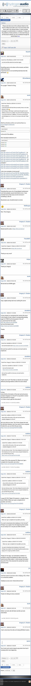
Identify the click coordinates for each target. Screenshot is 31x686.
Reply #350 (3, 56)
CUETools (20, 17)
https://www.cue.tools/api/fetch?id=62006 (11, 427)
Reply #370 (3, 591)
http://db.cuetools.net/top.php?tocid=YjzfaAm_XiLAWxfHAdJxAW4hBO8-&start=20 (15, 168)
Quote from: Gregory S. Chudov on (13, 246)
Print (3, 43)
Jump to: (2, 670)
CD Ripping (13, 17)
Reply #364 (3, 411)
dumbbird (27, 310)
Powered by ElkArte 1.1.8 (5, 681)
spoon (28, 641)
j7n (29, 568)
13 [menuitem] (11, 41)
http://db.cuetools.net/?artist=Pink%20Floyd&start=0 (14, 154)
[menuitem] (3, 41)
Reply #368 (3, 534)
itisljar (28, 259)
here (19, 36)
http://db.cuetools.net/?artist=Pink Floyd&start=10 (13, 156)
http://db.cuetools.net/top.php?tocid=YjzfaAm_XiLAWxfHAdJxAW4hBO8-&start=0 (15, 164)
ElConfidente (26, 78)
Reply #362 (3, 358)
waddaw (27, 387)
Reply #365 (3, 436)
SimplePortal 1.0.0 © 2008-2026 (20, 681)
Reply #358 (3, 281)
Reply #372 (3, 627)
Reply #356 (3, 242)
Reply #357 (3, 264)
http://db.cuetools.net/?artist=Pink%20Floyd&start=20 (14, 161)
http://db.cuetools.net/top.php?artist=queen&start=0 (14, 178)
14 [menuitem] (14, 41)
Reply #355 (3, 226)
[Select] (5, 129)
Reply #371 (3, 608)
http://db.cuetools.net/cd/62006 (9, 322)
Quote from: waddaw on (11, 415)
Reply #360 (3, 313)
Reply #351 (3, 82)
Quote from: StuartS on (11, 103)
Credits (12, 681)
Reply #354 (3, 209)
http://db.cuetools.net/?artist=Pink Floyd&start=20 (13, 159)
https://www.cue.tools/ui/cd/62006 (10, 326)
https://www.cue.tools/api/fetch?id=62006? (12, 463)
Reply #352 (3, 100)
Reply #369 (3, 573)
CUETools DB (6, 20)
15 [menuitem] (16, 41)
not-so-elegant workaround (7, 124)
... (9, 41)
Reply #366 (3, 474)
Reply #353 (3, 188)
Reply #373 (3, 645)
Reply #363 (3, 389)
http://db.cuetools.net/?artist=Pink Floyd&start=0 (13, 152)
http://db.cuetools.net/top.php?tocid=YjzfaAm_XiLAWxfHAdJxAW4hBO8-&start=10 (15, 166)
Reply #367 (3, 513)
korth (28, 95)
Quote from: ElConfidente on (12, 60)
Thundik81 (27, 238)
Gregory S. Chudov (24, 184)
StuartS (28, 52)
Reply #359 (3, 298)
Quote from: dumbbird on (11, 343)
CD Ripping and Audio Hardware (7, 17)
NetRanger (27, 206)
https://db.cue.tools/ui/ (18, 229)
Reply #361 (3, 339)
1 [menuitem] (7, 41)
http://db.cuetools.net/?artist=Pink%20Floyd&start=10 (14, 157)
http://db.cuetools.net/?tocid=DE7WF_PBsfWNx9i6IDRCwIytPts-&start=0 (15, 173)
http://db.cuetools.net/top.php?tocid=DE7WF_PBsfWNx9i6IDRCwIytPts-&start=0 (15, 175)
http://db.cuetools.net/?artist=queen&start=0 (12, 176)
